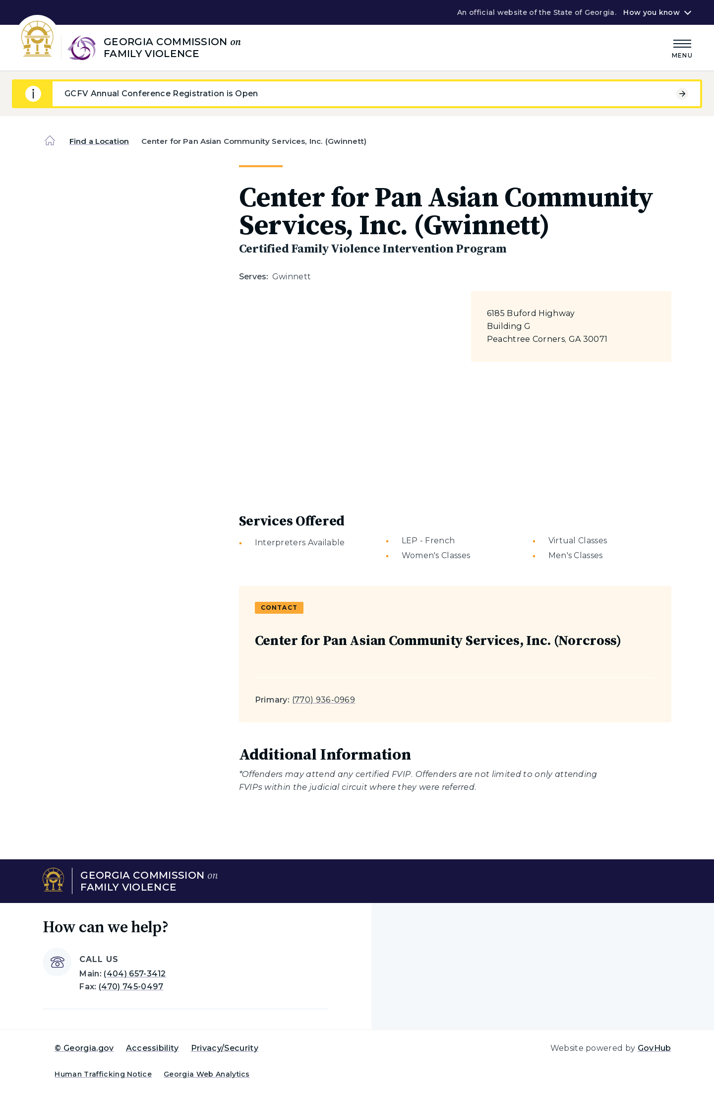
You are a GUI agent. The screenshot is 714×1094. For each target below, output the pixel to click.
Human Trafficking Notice (103, 1074)
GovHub (654, 1048)
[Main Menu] (682, 47)
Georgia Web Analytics (207, 1074)
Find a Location (99, 141)
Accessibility (152, 1048)
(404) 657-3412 (135, 973)
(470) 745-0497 (131, 986)
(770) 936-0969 (323, 700)
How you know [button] (651, 12)
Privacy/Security (224, 1048)
